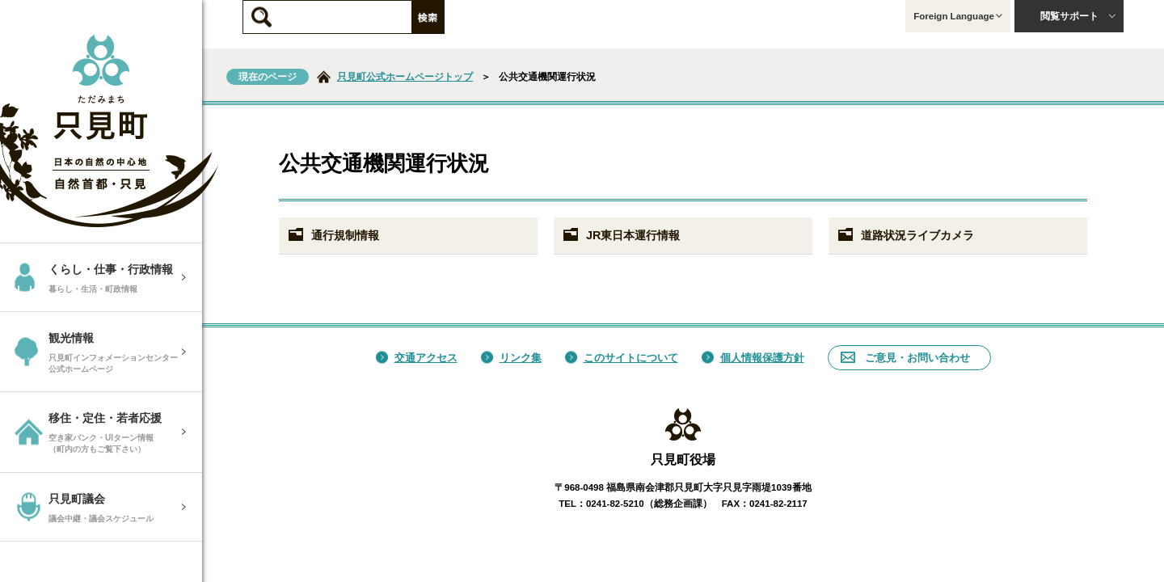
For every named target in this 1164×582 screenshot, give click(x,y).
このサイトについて (621, 358)
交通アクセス (417, 358)
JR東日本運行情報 (621, 235)
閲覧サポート (1078, 16)
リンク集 (511, 358)
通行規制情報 (333, 235)
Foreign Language (957, 16)
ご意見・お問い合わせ (905, 358)
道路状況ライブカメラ (905, 235)
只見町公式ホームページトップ (405, 77)
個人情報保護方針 (753, 358)
